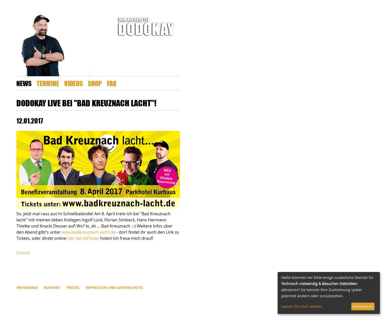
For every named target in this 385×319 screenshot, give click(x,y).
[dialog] (329, 293)
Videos (73, 83)
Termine (48, 83)
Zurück (23, 252)
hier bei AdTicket (83, 238)
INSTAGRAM (27, 287)
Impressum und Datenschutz (114, 287)
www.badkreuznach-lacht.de (89, 232)
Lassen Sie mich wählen (301, 306)
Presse (72, 287)
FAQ (111, 83)
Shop (95, 83)
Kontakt (52, 287)
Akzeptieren (363, 306)
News (23, 83)
